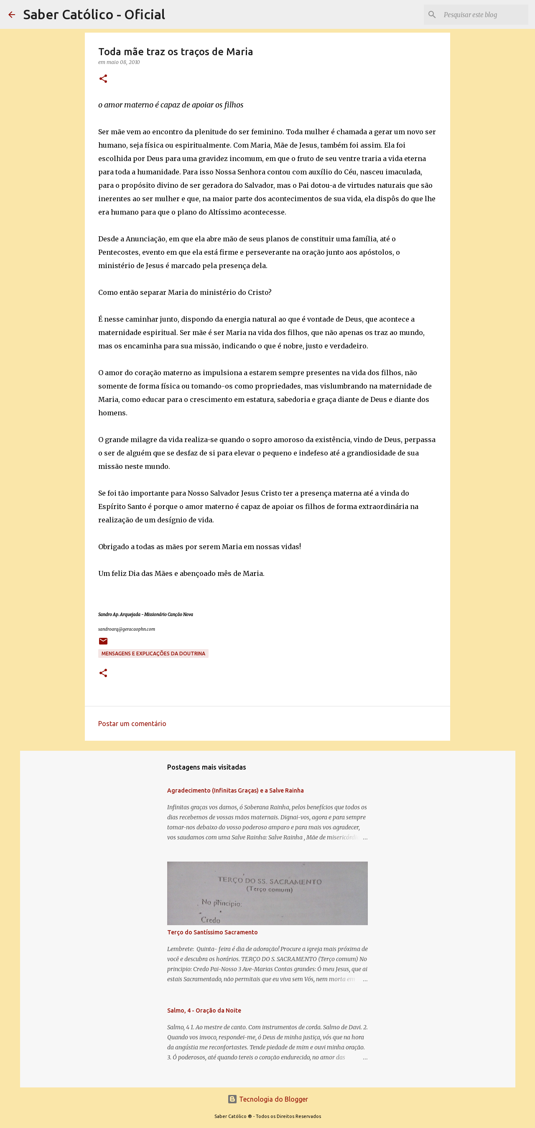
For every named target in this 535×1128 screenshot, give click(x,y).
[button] (103, 79)
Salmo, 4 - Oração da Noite (204, 1010)
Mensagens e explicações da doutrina (153, 653)
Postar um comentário (132, 723)
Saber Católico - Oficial (94, 14)
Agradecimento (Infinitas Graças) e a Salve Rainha (235, 790)
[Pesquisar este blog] (484, 15)
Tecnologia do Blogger (267, 1099)
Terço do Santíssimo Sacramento (212, 932)
